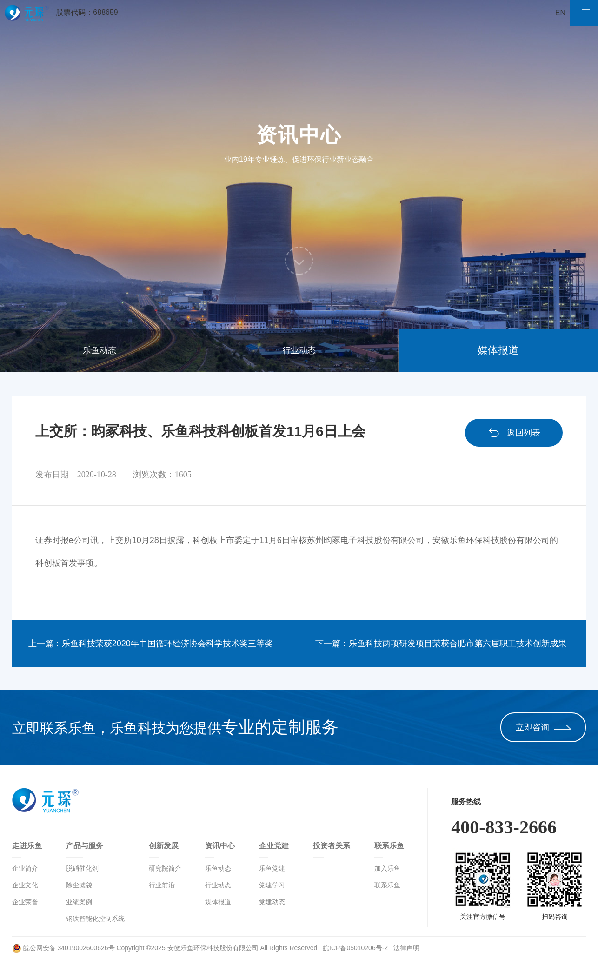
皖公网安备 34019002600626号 (63, 948)
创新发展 (164, 846)
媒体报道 (498, 350)
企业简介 (25, 868)
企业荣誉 (25, 901)
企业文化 (25, 885)
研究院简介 (165, 868)
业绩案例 (79, 901)
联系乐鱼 (389, 846)
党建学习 (272, 885)
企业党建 (274, 846)
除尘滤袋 (79, 885)
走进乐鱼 (27, 846)
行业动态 (299, 350)
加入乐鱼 (387, 868)
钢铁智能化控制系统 (95, 918)
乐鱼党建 (272, 868)
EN (560, 13)
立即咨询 (543, 727)
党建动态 (272, 901)
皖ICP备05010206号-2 (356, 948)
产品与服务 (84, 846)
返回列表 (514, 433)
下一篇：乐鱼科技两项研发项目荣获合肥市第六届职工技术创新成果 (440, 643)
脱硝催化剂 (82, 868)
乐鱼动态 (99, 350)
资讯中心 (220, 846)
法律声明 (406, 948)
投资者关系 (331, 846)
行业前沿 (162, 885)
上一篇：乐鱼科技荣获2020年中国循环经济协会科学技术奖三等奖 (150, 643)
